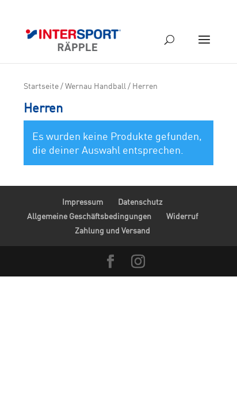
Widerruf (182, 216)
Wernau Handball (95, 86)
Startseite (41, 86)
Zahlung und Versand (112, 230)
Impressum (82, 201)
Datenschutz (140, 201)
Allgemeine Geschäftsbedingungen (89, 216)
